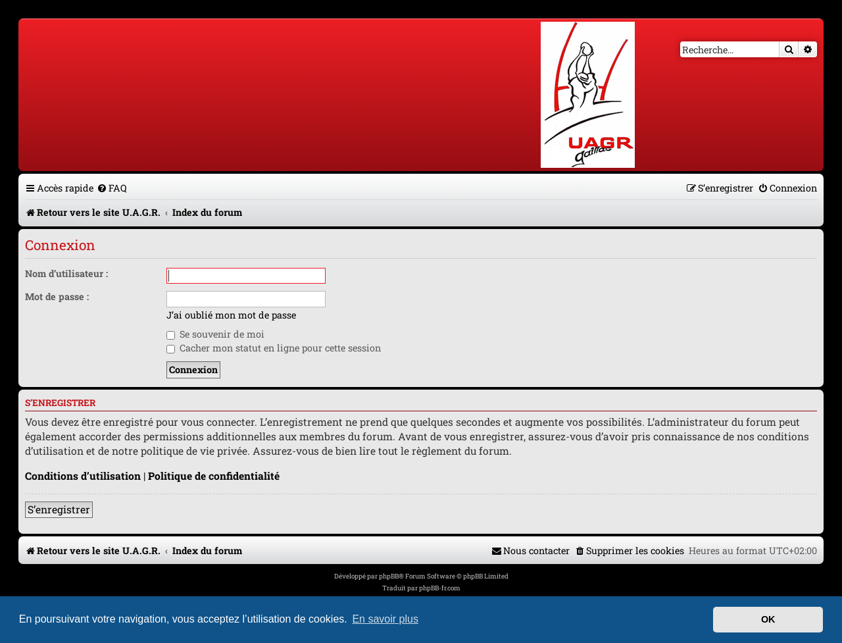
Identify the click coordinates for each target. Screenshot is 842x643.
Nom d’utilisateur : (66, 273)
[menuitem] (112, 188)
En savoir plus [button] (385, 619)
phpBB (389, 576)
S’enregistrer (59, 509)
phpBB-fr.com (439, 588)
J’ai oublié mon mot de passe (231, 315)
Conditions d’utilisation (83, 475)
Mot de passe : (57, 296)
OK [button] (768, 619)
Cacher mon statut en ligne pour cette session (273, 348)
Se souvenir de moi (215, 334)
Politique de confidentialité (214, 475)
